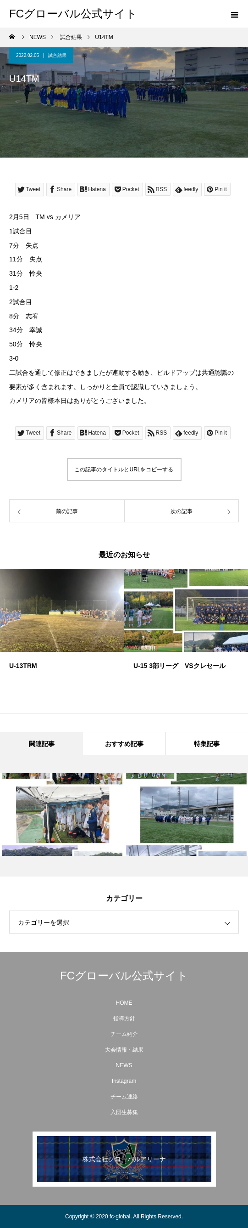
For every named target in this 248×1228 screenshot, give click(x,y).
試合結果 (57, 55)
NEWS (124, 1065)
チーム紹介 (124, 1034)
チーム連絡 (124, 1096)
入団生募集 (124, 1112)
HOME (124, 1003)
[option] (62, 641)
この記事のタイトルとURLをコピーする (123, 469)
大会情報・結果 (124, 1050)
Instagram (124, 1081)
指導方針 (124, 1018)
